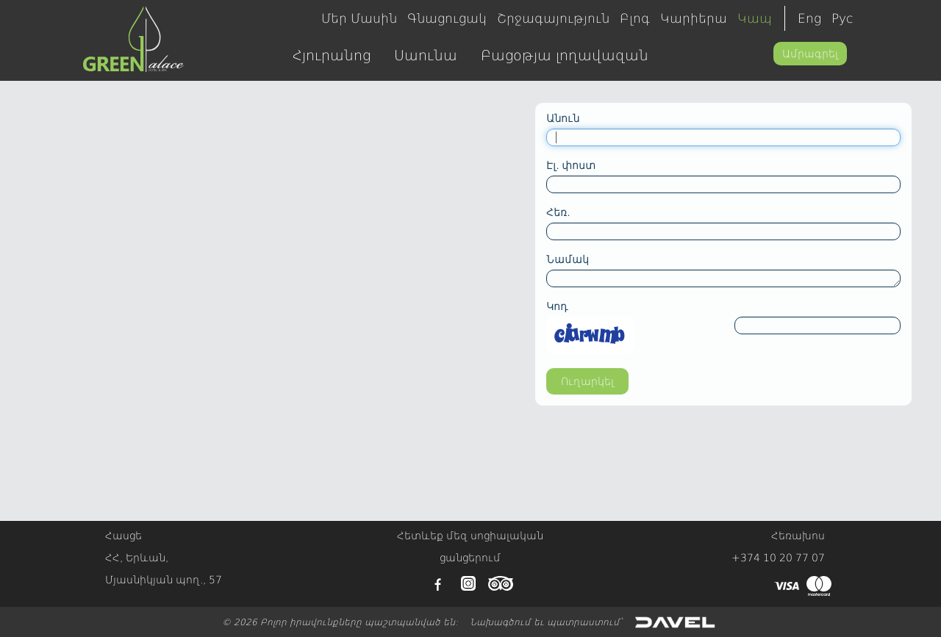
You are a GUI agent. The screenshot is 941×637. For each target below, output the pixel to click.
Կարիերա (693, 18)
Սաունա (425, 55)
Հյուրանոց (332, 55)
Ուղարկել (587, 381)
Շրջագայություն (553, 18)
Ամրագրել (810, 54)
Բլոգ (635, 18)
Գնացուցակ (447, 18)
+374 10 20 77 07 (778, 558)
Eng (809, 18)
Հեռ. (558, 212)
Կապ (754, 18)
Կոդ (557, 306)
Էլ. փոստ (570, 165)
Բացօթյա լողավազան (564, 55)
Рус (842, 18)
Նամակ (567, 259)
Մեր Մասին (359, 18)
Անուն (562, 118)
